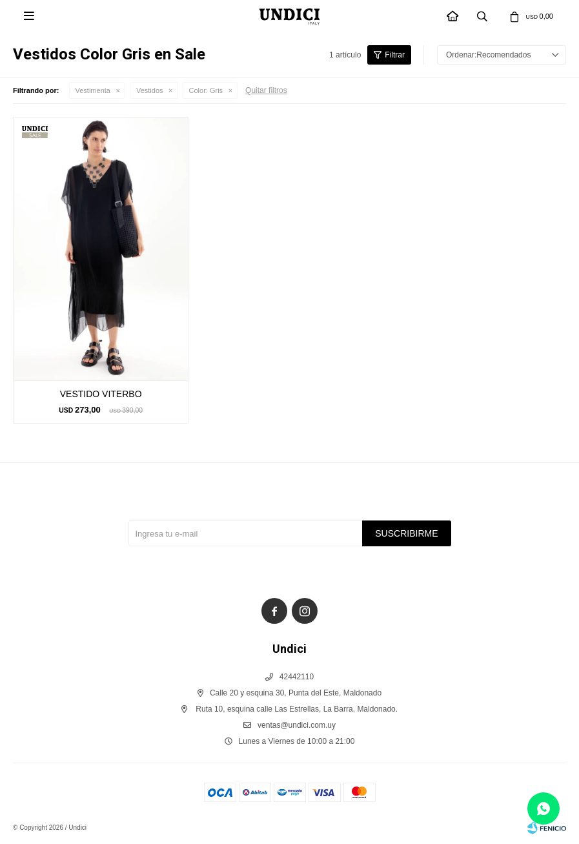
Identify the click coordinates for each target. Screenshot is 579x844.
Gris (206, 90)
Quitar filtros (266, 90)
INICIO (453, 17)
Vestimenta (93, 90)
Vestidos (149, 90)
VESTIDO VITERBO (101, 394)
